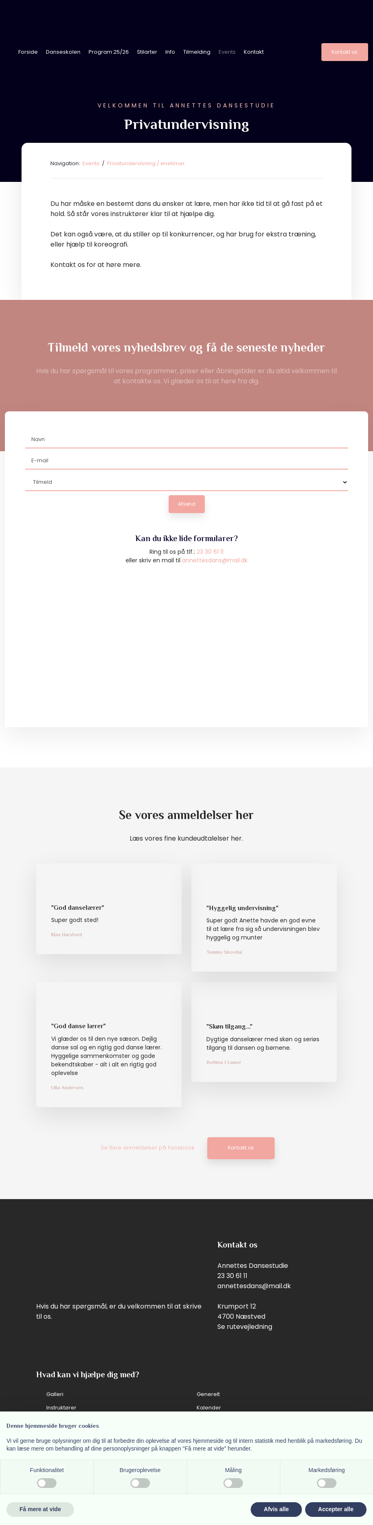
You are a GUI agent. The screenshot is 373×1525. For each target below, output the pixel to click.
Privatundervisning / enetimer (146, 163)
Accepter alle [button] (335, 1509)
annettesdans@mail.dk (214, 560)
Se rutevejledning (244, 1326)
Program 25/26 (109, 52)
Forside (28, 52)
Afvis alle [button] (276, 1509)
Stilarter (147, 52)
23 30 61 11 (210, 552)
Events (227, 52)
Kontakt (254, 52)
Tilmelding (196, 52)
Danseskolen (63, 52)
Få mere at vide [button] (40, 1509)
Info (170, 52)
